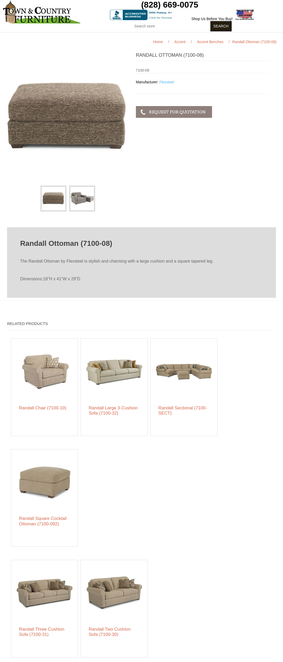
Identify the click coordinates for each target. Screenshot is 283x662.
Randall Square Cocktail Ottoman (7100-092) (234, 409)
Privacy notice (27, 625)
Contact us (25, 640)
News (78, 614)
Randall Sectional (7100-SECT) (168, 407)
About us (81, 632)
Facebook (193, 607)
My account (140, 606)
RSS (206, 607)
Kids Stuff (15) (117, 36)
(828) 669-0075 (169, 4)
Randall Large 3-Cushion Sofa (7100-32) (108, 407)
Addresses (139, 622)
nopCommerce (42, 658)
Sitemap (23, 606)
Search (79, 606)
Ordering (23, 632)
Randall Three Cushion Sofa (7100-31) (41, 518)
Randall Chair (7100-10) (39, 407)
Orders (136, 614)
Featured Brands (30, 614)
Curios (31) (156, 36)
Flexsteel (166, 82)
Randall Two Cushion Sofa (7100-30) (106, 518)
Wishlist (137, 630)
